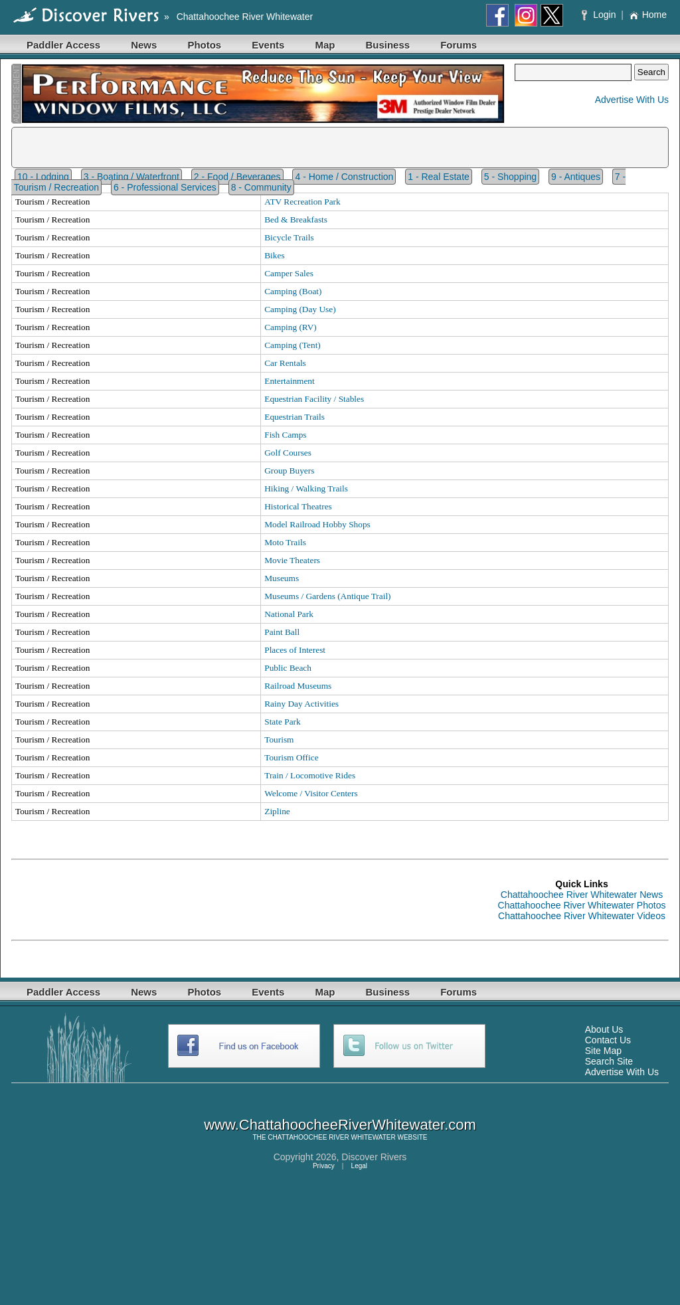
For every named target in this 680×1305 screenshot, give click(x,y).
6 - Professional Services (165, 187)
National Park (288, 614)
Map (325, 44)
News (144, 44)
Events (268, 44)
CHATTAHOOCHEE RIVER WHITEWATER (331, 1137)
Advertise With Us (632, 99)
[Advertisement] (253, 900)
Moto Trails (285, 542)
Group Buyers (289, 471)
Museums (281, 578)
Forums (458, 44)
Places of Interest (294, 650)
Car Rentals (285, 363)
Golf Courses (287, 453)
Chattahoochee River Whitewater (245, 16)
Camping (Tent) (292, 345)
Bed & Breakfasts (295, 219)
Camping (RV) (290, 327)
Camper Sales (288, 273)
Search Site (609, 1061)
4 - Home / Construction (344, 176)
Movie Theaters (292, 560)
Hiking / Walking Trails (306, 488)
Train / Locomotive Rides (309, 775)
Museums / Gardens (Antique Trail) (327, 596)
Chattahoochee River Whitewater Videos (581, 916)
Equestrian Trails (294, 417)
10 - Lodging (43, 176)
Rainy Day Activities (301, 704)
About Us (604, 1029)
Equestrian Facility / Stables (314, 399)
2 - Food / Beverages (237, 176)
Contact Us (608, 1040)
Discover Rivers (373, 1157)
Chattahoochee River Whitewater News (582, 894)
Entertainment (289, 381)
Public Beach (287, 668)
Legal (359, 1166)
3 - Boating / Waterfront (131, 176)
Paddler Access (63, 44)
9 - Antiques (575, 176)
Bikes (274, 255)
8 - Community (261, 187)
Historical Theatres (298, 506)
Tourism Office (291, 757)
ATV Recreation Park (302, 202)
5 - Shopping (510, 176)
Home (648, 14)
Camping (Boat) (292, 291)
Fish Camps (285, 435)
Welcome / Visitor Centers (310, 793)
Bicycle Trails (288, 237)
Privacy (324, 1166)
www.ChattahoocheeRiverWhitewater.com (340, 1124)
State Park (282, 722)
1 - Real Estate (438, 176)
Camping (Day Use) (299, 309)
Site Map (603, 1050)
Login (600, 14)
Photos (204, 44)
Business (387, 44)
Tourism (279, 739)
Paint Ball (281, 632)
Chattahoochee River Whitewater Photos (582, 905)
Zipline (277, 811)
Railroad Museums (297, 686)
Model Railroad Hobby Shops (317, 524)
